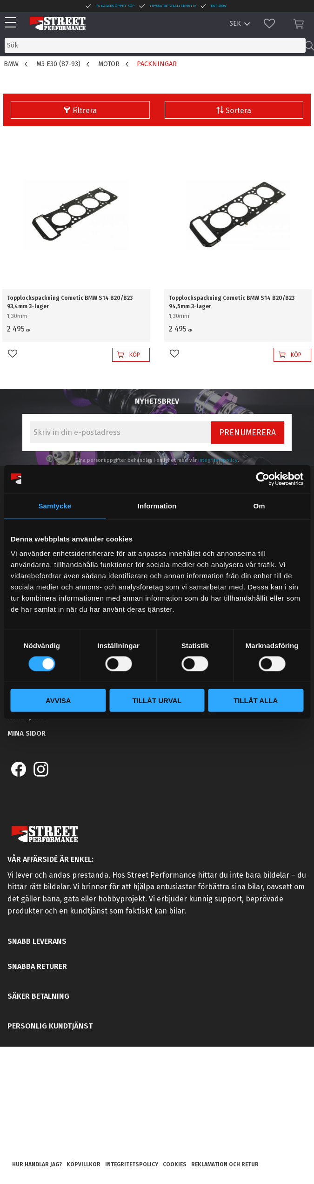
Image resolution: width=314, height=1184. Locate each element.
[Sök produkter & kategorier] (155, 45)
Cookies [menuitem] (175, 1164)
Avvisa (58, 700)
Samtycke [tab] (54, 505)
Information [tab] (157, 505)
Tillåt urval (156, 700)
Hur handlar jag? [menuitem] (37, 1164)
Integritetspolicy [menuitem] (131, 1164)
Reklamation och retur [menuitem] (225, 1164)
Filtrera (85, 110)
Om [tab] (259, 505)
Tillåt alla (256, 700)
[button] (13, 23)
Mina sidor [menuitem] (26, 733)
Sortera (238, 110)
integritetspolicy (218, 460)
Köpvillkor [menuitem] (83, 1164)
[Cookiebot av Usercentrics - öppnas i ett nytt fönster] (262, 479)
